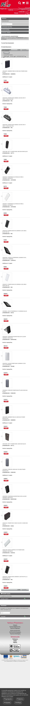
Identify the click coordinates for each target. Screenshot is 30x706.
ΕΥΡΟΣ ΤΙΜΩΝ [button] (6, 32)
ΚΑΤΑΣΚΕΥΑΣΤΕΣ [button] (7, 27)
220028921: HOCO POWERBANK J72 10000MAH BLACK (14, 311)
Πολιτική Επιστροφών (15, 632)
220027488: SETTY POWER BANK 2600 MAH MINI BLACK (15, 151)
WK (11, 100)
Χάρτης (15, 642)
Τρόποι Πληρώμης (15, 628)
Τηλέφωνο (15, 639)
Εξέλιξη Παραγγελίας (15, 626)
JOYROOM (13, 180)
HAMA (12, 526)
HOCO (12, 312)
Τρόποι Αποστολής (15, 630)
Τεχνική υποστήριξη (15, 633)
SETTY (12, 153)
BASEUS (13, 552)
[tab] (15, 27)
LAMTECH (13, 260)
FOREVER (13, 393)
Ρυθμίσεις (20, 699)
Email (15, 640)
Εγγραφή (3, 616)
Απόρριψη (7, 702)
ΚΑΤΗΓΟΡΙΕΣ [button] (5, 29)
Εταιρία (15, 625)
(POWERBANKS (6, 74)
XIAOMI (12, 366)
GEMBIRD (13, 74)
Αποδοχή (18, 702)
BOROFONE (13, 339)
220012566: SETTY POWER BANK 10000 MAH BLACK (14, 443)
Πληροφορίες (8, 699)
